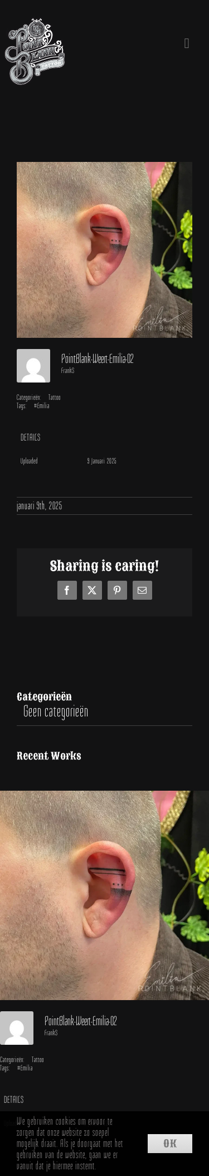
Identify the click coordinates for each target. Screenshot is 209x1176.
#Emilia (42, 405)
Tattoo (54, 397)
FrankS (68, 370)
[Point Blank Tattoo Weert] (34, 25)
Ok (170, 1143)
